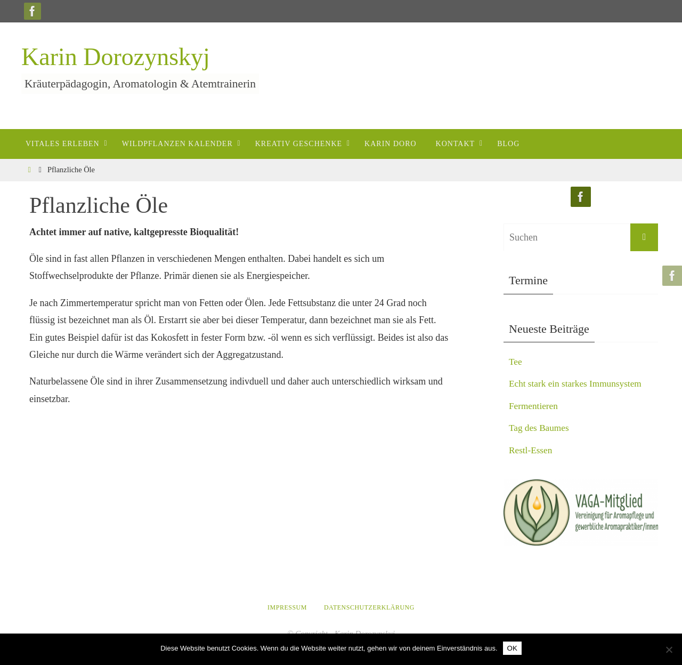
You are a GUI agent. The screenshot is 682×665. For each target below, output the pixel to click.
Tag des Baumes (540, 427)
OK (512, 648)
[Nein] (668, 649)
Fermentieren (534, 405)
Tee (516, 361)
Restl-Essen (531, 450)
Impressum (287, 607)
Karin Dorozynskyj (115, 56)
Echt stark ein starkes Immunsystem (578, 383)
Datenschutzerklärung (369, 607)
